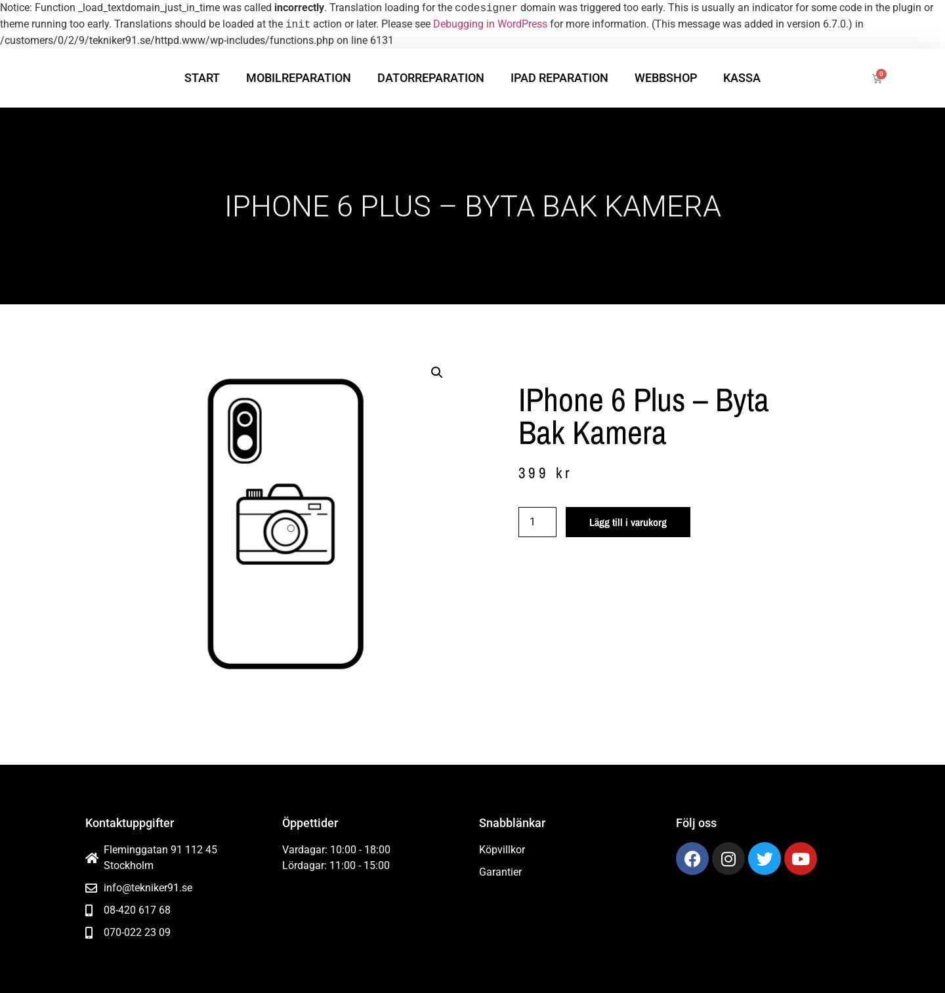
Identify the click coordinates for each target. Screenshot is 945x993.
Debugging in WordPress (490, 24)
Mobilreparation (298, 78)
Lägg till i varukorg (628, 522)
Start (202, 78)
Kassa (742, 78)
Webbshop (666, 78)
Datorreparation (430, 78)
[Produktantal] (537, 522)
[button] (437, 372)
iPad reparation (559, 78)
